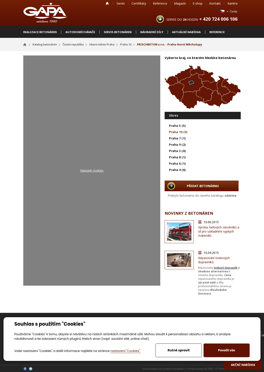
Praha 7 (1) (177, 138)
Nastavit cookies (92, 170)
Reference (160, 3)
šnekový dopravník (225, 268)
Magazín (180, 3)
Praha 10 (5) (178, 132)
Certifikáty (139, 3)
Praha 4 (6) (177, 170)
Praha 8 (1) (177, 157)
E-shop (197, 3)
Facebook (25, 368)
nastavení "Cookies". (125, 351)
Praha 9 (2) (177, 144)
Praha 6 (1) (177, 163)
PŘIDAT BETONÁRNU (203, 186)
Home (107, 3)
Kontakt (215, 3)
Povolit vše (226, 350)
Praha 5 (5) (177, 126)
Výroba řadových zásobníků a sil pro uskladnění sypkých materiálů (218, 231)
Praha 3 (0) (177, 151)
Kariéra (232, 3)
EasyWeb (178, 368)
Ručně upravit (179, 350)
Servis (121, 3)
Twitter (30, 368)
